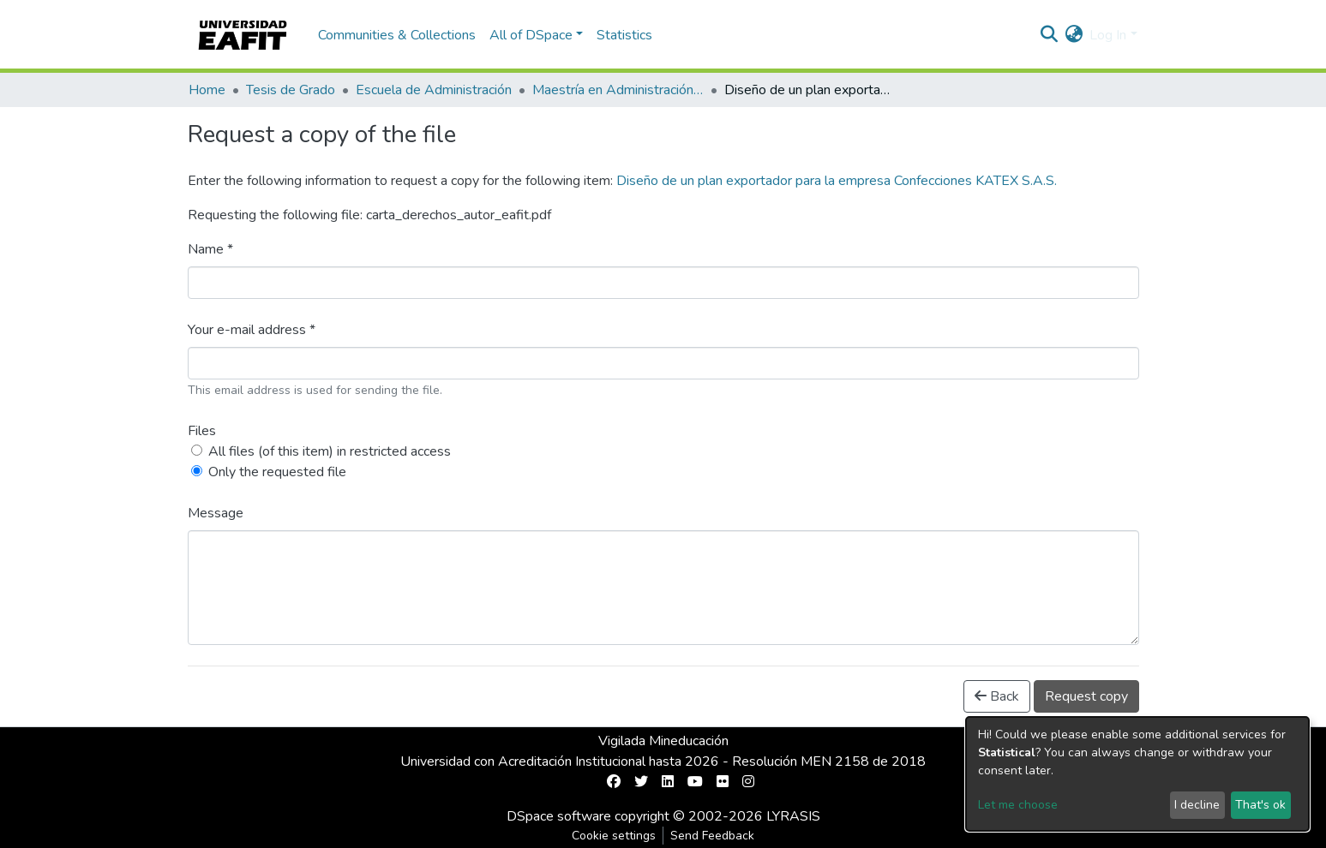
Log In (1107, 35)
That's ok (1260, 805)
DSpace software (559, 816)
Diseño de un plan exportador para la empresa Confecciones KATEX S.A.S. (836, 180)
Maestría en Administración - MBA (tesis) (618, 90)
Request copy (1086, 696)
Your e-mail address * (251, 329)
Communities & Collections (397, 35)
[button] (1073, 35)
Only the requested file (277, 472)
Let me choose (1018, 805)
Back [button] (997, 696)
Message (215, 513)
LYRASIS (793, 816)
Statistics (624, 35)
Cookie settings (614, 835)
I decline (1197, 805)
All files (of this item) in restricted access (329, 451)
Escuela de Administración (434, 90)
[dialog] (1137, 774)
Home (207, 90)
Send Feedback (712, 835)
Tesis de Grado (290, 90)
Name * (210, 249)
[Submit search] (1048, 35)
